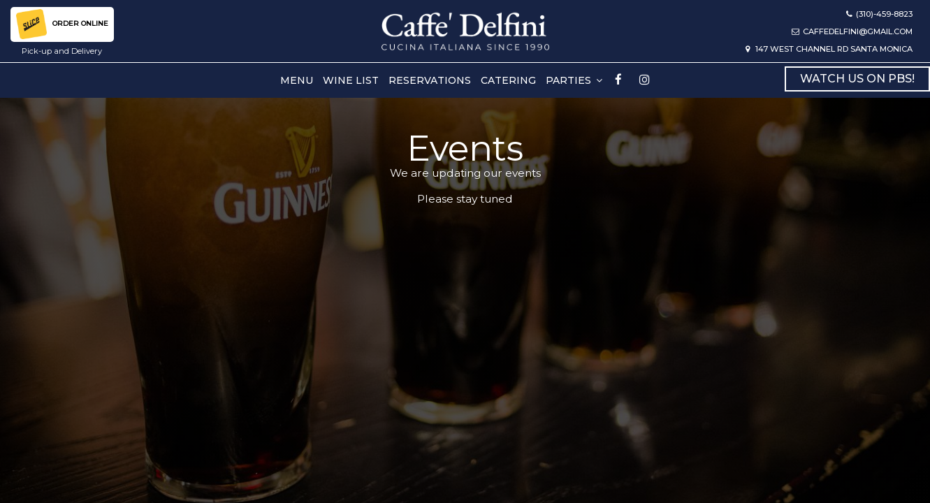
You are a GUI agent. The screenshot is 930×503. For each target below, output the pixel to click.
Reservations (429, 80)
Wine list (351, 80)
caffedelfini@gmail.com (852, 31)
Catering (508, 80)
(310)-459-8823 (879, 14)
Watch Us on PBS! (857, 78)
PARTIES (574, 80)
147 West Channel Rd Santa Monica (829, 49)
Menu (296, 80)
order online (62, 24)
